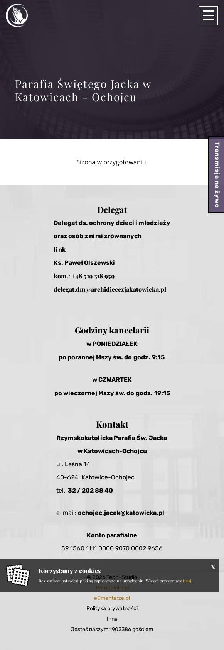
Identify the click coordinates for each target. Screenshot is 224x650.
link (60, 249)
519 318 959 (99, 276)
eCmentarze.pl (112, 598)
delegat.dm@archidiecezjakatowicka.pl (110, 289)
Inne (112, 619)
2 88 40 (101, 490)
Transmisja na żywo (217, 175)
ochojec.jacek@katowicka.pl (121, 512)
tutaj (187, 581)
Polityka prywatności (112, 608)
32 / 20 (79, 490)
